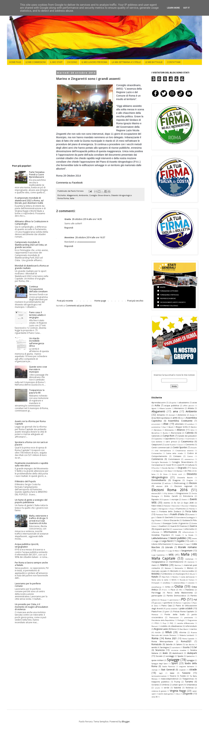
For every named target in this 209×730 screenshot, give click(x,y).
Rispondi (68, 227)
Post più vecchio (135, 300)
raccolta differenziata (185, 623)
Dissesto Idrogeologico (121, 195)
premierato (188, 617)
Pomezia (155, 614)
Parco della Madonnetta (179, 592)
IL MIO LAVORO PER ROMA (94, 62)
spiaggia (190, 660)
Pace (173, 589)
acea (194, 402)
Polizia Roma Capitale (183, 611)
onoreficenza (156, 587)
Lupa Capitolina (158, 555)
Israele (177, 535)
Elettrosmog (179, 483)
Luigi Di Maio (173, 551)
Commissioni (174, 459)
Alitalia (191, 408)
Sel (195, 647)
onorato (191, 583)
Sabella (169, 644)
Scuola (186, 647)
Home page (100, 300)
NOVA (174, 580)
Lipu (187, 544)
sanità (154, 647)
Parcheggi (156, 592)
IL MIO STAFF (56, 62)
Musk (192, 574)
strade (193, 669)
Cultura (190, 465)
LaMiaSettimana (159, 538)
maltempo (189, 559)
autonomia (156, 427)
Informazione (170, 531)
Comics (190, 456)
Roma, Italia (68, 198)
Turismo (189, 681)
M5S (171, 554)
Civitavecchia (157, 453)
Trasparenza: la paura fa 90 (36, 391)
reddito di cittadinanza (171, 626)
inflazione (155, 532)
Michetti (174, 571)
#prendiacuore (159, 402)
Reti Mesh (184, 629)
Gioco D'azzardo (171, 520)
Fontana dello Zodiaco (170, 511)
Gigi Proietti (156, 520)
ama (175, 411)
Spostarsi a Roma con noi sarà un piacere (31, 443)
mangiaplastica (158, 561)
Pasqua (163, 600)
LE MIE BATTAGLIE (153, 62)
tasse (172, 673)
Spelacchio (190, 656)
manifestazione (176, 561)
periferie (168, 602)
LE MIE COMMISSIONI (36, 62)
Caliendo (156, 435)
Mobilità (156, 573)
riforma (182, 632)
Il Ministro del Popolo (25, 481)
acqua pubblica (171, 405)
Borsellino (155, 433)
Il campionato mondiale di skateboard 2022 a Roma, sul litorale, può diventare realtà (29, 200)
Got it (186, 8)
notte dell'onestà (187, 577)
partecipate (157, 595)
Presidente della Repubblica (163, 620)
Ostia (179, 586)
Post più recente (65, 300)
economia (156, 483)
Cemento (189, 444)
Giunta (157, 523)
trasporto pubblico (160, 681)
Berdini (194, 427)
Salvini (179, 644)
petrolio (187, 603)
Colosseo (177, 456)
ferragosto (163, 509)
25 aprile (172, 403)
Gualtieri (163, 526)
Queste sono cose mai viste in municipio (38, 369)
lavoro (194, 538)
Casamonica (187, 441)
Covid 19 (169, 465)
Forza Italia (191, 511)
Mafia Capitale (163, 558)
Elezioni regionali (183, 486)
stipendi (182, 670)
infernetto (189, 529)
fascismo (175, 506)
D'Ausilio (155, 468)
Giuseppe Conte (170, 523)
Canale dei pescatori (187, 435)
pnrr (167, 611)
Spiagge (173, 659)
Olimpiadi (155, 583)
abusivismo (184, 402)
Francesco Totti (162, 514)
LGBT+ (191, 541)
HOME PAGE (15, 62)
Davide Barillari (168, 468)
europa (175, 499)
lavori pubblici (178, 538)
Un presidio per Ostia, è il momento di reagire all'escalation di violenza (31, 607)
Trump (177, 681)
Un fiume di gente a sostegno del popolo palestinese (31, 501)
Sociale (159, 656)
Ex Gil (177, 502)
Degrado (182, 467)
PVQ (171, 623)
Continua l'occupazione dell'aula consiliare (38, 289)
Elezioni (193, 483)
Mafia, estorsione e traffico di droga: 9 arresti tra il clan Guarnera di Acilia (38, 519)
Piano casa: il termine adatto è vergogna (37, 315)
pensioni (157, 603)
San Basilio (190, 644)
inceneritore (177, 529)
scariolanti (176, 647)
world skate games (165, 694)
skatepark (192, 653)
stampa (154, 670)
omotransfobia (179, 583)
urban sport (177, 684)
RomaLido (157, 644)
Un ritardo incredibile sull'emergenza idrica (36, 342)
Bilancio (181, 429)
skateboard (177, 653)
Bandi (171, 427)
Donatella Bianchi (185, 477)
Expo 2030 (189, 502)
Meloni (190, 568)
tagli (161, 673)
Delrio (194, 468)
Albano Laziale (165, 408)
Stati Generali (168, 669)
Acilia (157, 405)
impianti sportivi (161, 529)
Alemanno (179, 408)
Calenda (189, 432)
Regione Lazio (161, 629)
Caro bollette (157, 442)
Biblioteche (169, 430)
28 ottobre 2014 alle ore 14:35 (87, 219)
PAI (180, 590)
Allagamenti (72, 195)
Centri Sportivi (180, 447)
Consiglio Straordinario (99, 195)
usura (157, 688)
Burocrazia (176, 432)
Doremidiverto (159, 480)
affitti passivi (188, 405)
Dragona (176, 480)
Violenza (189, 687)
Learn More (173, 8)
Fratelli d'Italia (177, 514)
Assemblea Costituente (180, 420)
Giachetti (169, 517)
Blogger (126, 721)
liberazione (178, 544)
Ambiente (83, 195)
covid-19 (180, 465)
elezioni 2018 (162, 486)
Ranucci (155, 626)
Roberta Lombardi (187, 635)
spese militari (158, 660)
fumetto (191, 514)
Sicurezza (160, 650)
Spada (180, 656)
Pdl (195, 599)
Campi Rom (168, 435)
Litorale (169, 547)
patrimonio (173, 600)
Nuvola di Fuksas (187, 580)
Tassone (186, 672)
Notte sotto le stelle (160, 580)
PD (183, 599)
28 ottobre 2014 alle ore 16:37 (90, 237)
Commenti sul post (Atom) (78, 305)
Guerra (193, 526)
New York (165, 577)
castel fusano (170, 445)
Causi (180, 445)
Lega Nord (167, 541)
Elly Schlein (168, 493)
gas (153, 517)
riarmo (193, 629)
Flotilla (192, 509)
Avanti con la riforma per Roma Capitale (30, 422)
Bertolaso (157, 430)
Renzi (174, 629)
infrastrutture (188, 532)
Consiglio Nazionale (160, 462)
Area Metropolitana (161, 417)
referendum (191, 626)
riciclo (158, 632)
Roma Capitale (188, 638)
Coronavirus (157, 465)
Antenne (182, 415)
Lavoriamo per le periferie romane (28, 584)
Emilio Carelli (170, 496)
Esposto (165, 499)
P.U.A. (164, 590)
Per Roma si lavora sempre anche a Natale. (31, 564)
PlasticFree (157, 611)
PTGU (156, 623)
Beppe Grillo (182, 427)
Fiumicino (181, 508)
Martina (178, 565)
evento (167, 502)
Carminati (191, 439)
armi (175, 417)
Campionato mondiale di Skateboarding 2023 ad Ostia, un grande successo (31, 245)
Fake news (156, 505)
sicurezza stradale (178, 650)
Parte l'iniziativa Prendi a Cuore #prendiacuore (36, 175)
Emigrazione (182, 493)
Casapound (157, 444)
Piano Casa (166, 605)
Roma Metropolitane (162, 641)
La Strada (189, 535)
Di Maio (168, 471)
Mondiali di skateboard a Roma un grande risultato (32, 267)
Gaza (159, 517)
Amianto (161, 415)
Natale (155, 576)
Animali (172, 415)
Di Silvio (163, 474)
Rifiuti (168, 632)
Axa (164, 427)
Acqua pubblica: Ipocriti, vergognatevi (27, 545)
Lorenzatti (161, 551)
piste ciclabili (186, 608)
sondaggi (170, 656)
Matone (168, 568)
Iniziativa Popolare (161, 535)
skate (165, 653)
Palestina (189, 589)
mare (154, 565)
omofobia (166, 583)
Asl (182, 418)
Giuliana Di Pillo (189, 520)
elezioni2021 (156, 493)
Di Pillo (188, 470)
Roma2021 (186, 641)
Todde (183, 676)
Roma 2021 (171, 638)
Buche (165, 433)
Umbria (165, 684)
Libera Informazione (161, 544)
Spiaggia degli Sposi (160, 663)
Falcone (167, 506)
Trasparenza (188, 678)
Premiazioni (174, 617)
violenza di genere (159, 691)
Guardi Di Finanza (178, 526)
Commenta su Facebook (69, 182)
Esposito (155, 499)
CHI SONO (72, 62)
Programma (192, 620)
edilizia (168, 483)
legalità (180, 541)
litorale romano (187, 547)
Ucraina (155, 684)
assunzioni (156, 424)
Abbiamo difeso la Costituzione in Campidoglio (31, 222)
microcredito (188, 571)
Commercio (157, 459)
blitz (192, 430)
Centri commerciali (161, 447)
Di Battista (158, 471)
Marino (164, 565)
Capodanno (170, 438)
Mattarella (179, 568)
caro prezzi (171, 441)
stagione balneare (186, 666)
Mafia (185, 554)
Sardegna (164, 647)
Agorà (154, 408)
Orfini (167, 587)
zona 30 (154, 697)
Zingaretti (187, 693)
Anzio (192, 415)
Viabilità (177, 687)
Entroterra (188, 496)
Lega (156, 541)
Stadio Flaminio (168, 666)
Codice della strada (174, 453)
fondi (154, 511)
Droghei (190, 480)
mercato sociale (159, 571)
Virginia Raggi (178, 690)
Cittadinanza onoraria (184, 450)
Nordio (175, 577)
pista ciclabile (171, 608)
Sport (174, 663)
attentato (179, 424)
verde (166, 687)
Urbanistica (192, 684)
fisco (172, 509)
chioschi (194, 447)
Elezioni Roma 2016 (170, 489)
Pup (164, 623)
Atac (166, 423)
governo (184, 523)
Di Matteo (178, 471)
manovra (190, 562)
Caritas (181, 439)
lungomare (187, 550)
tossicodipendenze (170, 678)
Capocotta (158, 439)
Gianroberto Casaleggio (185, 517)
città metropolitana (163, 450)
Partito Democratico (176, 595)
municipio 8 (181, 573)
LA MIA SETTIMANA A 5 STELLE (126, 62)
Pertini (178, 603)
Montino (168, 573)
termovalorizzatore (159, 676)
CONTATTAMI (173, 62)
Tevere (173, 676)
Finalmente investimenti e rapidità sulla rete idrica (31, 464)
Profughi (180, 620)
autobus (190, 424)
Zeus (178, 694)
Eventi (184, 499)
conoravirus (189, 459)
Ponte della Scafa (174, 614)
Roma (155, 638)
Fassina (185, 506)
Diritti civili (177, 474)
